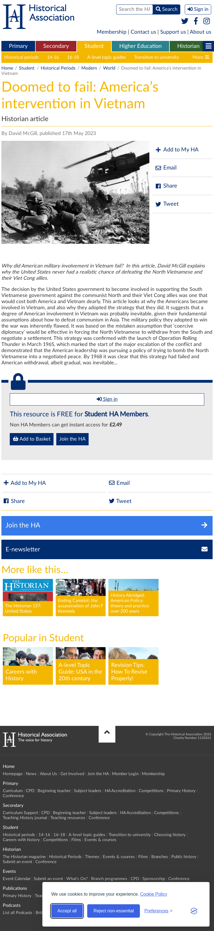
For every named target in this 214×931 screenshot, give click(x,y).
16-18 (73, 57)
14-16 (53, 57)
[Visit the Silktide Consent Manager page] (194, 911)
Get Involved (72, 774)
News (31, 774)
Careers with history (21, 840)
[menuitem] (18, 46)
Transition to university (156, 57)
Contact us (143, 32)
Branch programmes (109, 879)
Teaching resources (67, 818)
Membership (112, 32)
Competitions (151, 791)
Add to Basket (31, 439)
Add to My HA (177, 150)
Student (94, 46)
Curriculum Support (20, 813)
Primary (18, 46)
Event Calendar (16, 879)
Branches (159, 857)
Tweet (167, 204)
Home (7, 68)
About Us (48, 774)
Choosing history (170, 835)
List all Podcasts (17, 913)
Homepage (13, 774)
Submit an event (17, 862)
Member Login (125, 774)
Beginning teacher (54, 791)
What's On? (77, 879)
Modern (89, 68)
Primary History (181, 791)
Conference (13, 796)
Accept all (67, 910)
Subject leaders (87, 791)
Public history (183, 857)
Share (166, 186)
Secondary (56, 46)
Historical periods (21, 57)
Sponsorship (153, 879)
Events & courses (100, 840)
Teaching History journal (25, 818)
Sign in (107, 399)
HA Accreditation (120, 791)
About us (200, 32)
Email (166, 168)
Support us (173, 32)
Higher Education (140, 46)
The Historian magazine (24, 857)
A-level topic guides (106, 57)
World (109, 68)
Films (76, 840)
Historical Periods (58, 68)
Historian (188, 46)
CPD (30, 791)
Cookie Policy (153, 894)
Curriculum (13, 791)
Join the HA (72, 439)
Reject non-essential (113, 910)
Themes (92, 857)
